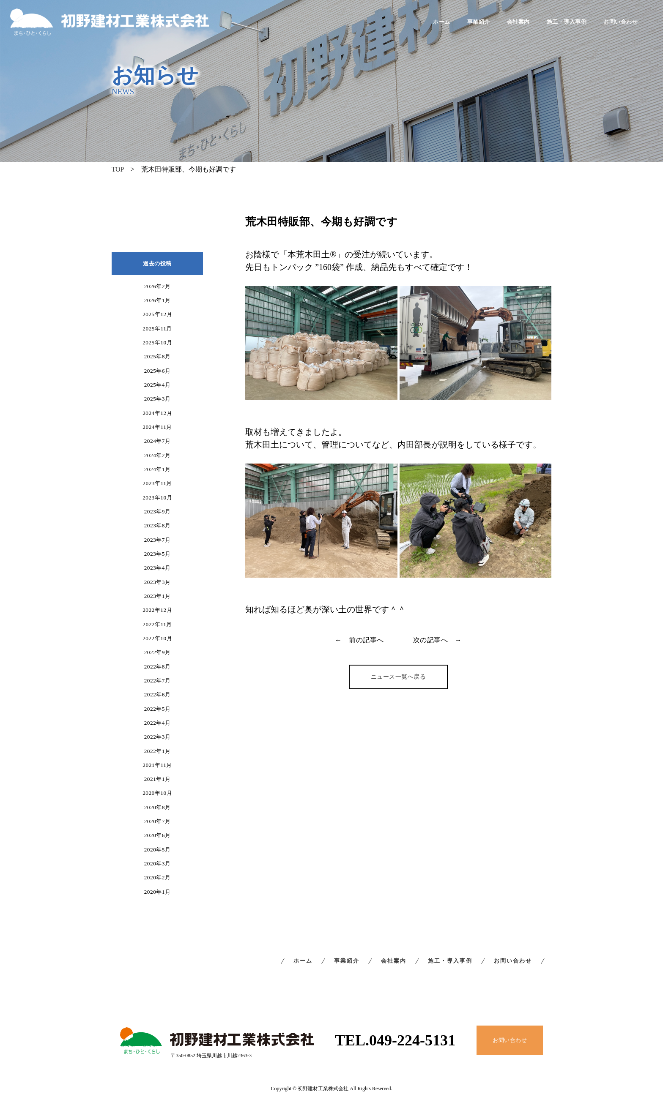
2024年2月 (157, 455)
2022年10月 (157, 638)
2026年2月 (157, 286)
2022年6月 (157, 694)
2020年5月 (157, 849)
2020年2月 (157, 877)
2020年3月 (157, 863)
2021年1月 (157, 779)
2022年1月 (157, 751)
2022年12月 (157, 610)
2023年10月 (157, 497)
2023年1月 (157, 596)
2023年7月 (157, 540)
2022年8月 (157, 666)
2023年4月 (157, 567)
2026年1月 (157, 300)
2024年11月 (157, 427)
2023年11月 (157, 483)
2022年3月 (157, 736)
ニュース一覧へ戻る (398, 677)
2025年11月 (157, 328)
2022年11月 (157, 624)
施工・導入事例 (567, 22)
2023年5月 (157, 554)
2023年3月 (157, 582)
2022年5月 (157, 709)
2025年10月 (157, 342)
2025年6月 (157, 371)
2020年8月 (157, 807)
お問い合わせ (620, 22)
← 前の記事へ (359, 640)
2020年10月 (157, 793)
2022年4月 (157, 723)
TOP (118, 169)
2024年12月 (157, 413)
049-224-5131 (412, 1040)
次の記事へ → (437, 640)
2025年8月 (157, 356)
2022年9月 (157, 652)
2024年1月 (157, 469)
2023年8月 (157, 525)
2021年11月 (157, 765)
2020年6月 (157, 835)
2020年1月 (157, 892)
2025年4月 (157, 384)
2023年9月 (157, 511)
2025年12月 (157, 314)
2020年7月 (157, 821)
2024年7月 (157, 441)
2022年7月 (157, 680)
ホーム (441, 22)
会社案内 (518, 22)
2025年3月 (157, 398)
